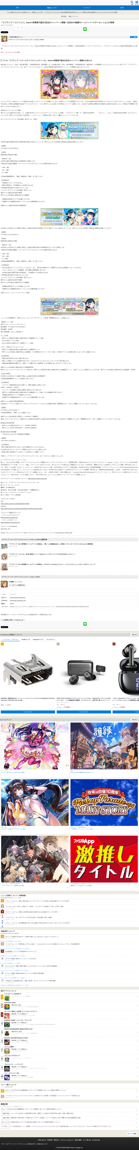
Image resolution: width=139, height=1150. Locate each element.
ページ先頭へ (133, 1133)
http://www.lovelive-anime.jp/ (37, 478)
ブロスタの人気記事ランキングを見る (11, 963)
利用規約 (50, 1140)
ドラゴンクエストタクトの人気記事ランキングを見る (15, 970)
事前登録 (64, 16)
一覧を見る (134, 634)
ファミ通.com (87, 1140)
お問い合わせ (42, 1140)
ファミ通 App (7, 3)
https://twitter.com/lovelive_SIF (18, 600)
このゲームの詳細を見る (18, 585)
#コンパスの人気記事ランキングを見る (11, 941)
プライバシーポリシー (67, 1140)
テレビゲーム (51, 639)
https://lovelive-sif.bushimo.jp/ (10, 522)
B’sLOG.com (96, 1140)
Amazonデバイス (38, 639)
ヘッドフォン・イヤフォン (10, 639)
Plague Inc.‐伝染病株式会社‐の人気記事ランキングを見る (15, 985)
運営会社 (56, 1140)
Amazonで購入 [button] (27, 712)
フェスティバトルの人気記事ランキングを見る (13, 977)
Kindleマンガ (26, 639)
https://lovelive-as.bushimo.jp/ (17, 597)
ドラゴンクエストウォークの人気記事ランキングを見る (15, 948)
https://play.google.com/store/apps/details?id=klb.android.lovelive (21, 508)
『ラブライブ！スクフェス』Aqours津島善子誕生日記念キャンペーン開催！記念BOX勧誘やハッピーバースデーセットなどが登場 (80, 12)
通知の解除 (78, 1140)
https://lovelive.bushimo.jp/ (9, 517)
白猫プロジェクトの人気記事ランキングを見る (13, 955)
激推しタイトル (73, 16)
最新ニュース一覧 (37, 12)
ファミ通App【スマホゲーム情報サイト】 (19, 12)
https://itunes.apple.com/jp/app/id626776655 (15, 503)
